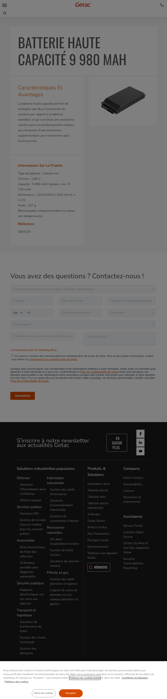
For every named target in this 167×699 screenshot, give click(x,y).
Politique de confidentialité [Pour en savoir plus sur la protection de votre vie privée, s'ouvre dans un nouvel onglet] (84, 686)
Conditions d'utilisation (135, 686)
